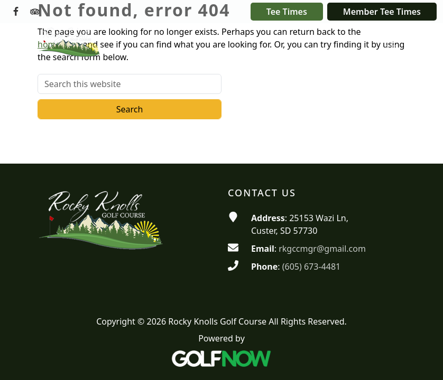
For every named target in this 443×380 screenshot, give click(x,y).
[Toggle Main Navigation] (390, 41)
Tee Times (286, 11)
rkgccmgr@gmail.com (322, 248)
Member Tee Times (382, 11)
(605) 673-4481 (311, 266)
